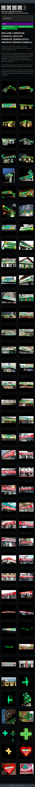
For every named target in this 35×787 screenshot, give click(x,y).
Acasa (4, 23)
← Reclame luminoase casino (8, 27)
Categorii (6, 18)
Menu (2, 2)
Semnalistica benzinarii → (26, 26)
